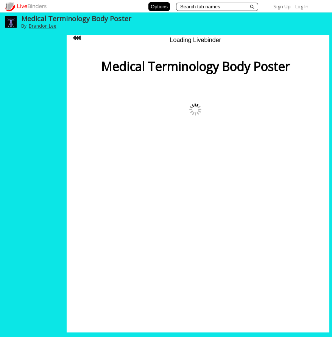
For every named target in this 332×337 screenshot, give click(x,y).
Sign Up (282, 6)
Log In (302, 6)
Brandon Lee (42, 26)
